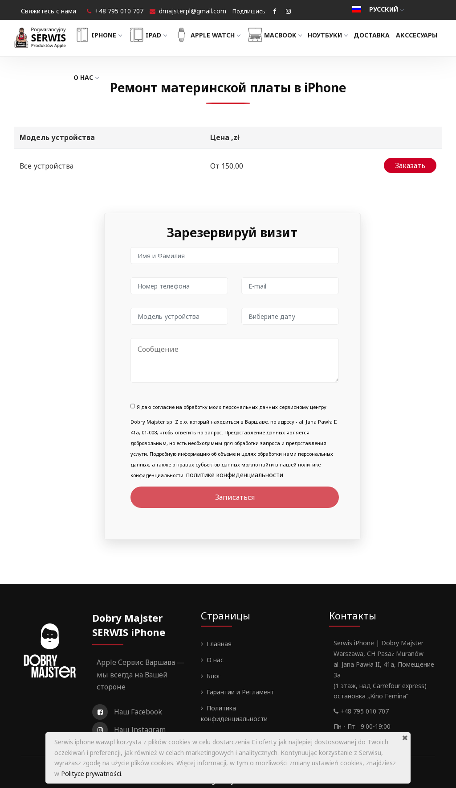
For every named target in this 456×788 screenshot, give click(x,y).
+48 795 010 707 (119, 11)
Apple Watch (217, 35)
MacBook (285, 35)
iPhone (109, 35)
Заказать (410, 164)
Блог (214, 668)
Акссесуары (105, 77)
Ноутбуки (338, 35)
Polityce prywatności (91, 773)
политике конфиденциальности (234, 467)
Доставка (383, 35)
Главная (219, 636)
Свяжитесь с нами (48, 11)
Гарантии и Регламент (240, 685)
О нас (144, 77)
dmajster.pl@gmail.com (192, 11)
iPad (158, 35)
